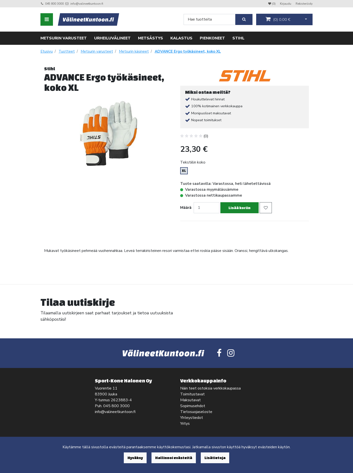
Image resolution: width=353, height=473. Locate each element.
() (277, 19)
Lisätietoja (215, 458)
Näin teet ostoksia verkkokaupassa (210, 388)
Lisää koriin (239, 208)
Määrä (185, 207)
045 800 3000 (54, 4)
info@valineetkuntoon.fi (86, 4)
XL (184, 171)
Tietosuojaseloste (196, 411)
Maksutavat (190, 400)
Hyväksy (135, 458)
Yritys (185, 423)
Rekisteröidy (304, 4)
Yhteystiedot (191, 417)
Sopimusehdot (192, 406)
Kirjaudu (286, 4)
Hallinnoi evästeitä (173, 458)
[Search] (209, 19)
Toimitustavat (192, 394)
